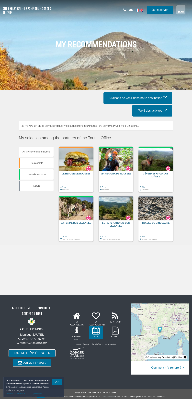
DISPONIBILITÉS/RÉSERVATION (32, 353)
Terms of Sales (109, 392)
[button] (76, 171)
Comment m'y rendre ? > (167, 367)
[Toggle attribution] (185, 357)
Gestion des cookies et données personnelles (25, 393)
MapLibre (178, 357)
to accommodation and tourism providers (79, 397)
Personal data (95, 392)
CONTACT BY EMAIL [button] (32, 362)
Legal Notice (80, 392)
